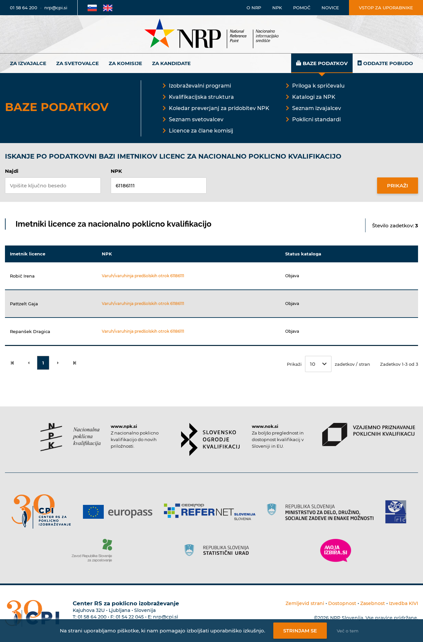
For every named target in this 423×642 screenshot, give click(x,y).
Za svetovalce (77, 63)
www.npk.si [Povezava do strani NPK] (124, 426)
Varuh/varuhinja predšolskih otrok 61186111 (143, 275)
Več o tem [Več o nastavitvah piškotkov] (348, 630)
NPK (116, 171)
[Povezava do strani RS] (322, 512)
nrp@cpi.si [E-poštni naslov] (55, 7)
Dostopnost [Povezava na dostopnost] (342, 603)
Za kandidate (171, 63)
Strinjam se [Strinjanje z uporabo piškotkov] (300, 630)
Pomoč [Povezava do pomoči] (301, 7)
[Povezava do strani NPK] (70, 437)
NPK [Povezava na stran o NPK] (277, 7)
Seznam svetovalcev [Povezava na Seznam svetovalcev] (196, 119)
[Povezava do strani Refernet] (212, 512)
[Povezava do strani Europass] (120, 512)
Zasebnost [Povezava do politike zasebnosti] (372, 603)
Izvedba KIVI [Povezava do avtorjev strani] (403, 603)
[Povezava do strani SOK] (210, 439)
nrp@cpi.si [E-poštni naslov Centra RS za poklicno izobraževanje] (165, 617)
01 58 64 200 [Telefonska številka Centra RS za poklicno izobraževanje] (92, 617)
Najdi (12, 171)
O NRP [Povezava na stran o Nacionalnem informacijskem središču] (254, 7)
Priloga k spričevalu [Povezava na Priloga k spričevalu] (318, 86)
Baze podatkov (325, 63)
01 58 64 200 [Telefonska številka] (23, 7)
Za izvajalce (28, 63)
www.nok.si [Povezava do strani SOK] (265, 426)
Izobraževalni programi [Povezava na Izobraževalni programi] (200, 86)
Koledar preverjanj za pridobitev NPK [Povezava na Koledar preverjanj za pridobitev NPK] (219, 108)
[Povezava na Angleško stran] (107, 8)
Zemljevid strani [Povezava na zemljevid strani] (305, 603)
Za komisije (125, 63)
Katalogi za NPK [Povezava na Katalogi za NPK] (313, 97)
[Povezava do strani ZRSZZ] (94, 550)
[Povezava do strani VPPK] (368, 434)
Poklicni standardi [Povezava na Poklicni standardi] (316, 119)
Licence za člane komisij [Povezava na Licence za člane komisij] (201, 131)
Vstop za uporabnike (386, 7)
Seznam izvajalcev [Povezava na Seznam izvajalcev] (316, 108)
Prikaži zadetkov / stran (328, 364)
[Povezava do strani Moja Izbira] (335, 550)
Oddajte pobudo (388, 63)
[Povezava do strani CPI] (44, 511)
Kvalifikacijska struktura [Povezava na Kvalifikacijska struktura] (201, 97)
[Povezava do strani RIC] (398, 511)
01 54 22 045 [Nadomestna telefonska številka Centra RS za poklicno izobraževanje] (130, 617)
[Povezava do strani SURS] (219, 550)
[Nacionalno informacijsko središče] (211, 34)
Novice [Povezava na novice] (330, 7)
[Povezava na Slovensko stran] (92, 8)
